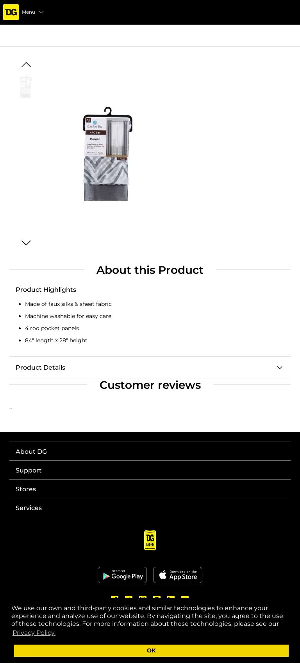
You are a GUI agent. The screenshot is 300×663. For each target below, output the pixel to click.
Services (29, 508)
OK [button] (151, 650)
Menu (33, 12)
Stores (26, 489)
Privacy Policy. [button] (33, 632)
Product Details (40, 367)
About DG (31, 451)
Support (29, 470)
